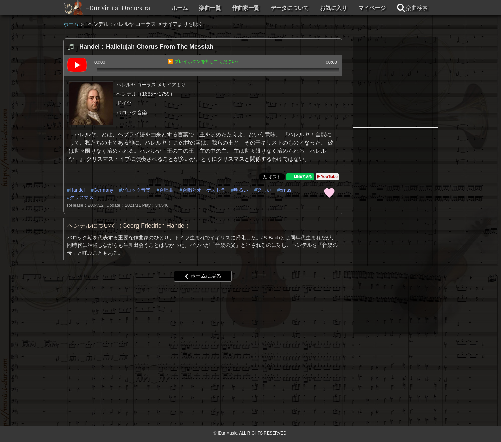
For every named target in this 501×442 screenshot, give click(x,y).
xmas (285, 190)
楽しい (264, 190)
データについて (290, 8)
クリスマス (82, 197)
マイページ (372, 8)
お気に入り (333, 8)
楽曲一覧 (210, 8)
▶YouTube (327, 176)
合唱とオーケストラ (203, 190)
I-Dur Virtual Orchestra (117, 8)
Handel (77, 190)
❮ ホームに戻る (202, 276)
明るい (241, 190)
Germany (103, 190)
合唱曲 (166, 190)
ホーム (180, 8)
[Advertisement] (202, 339)
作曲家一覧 (245, 8)
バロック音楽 (136, 190)
